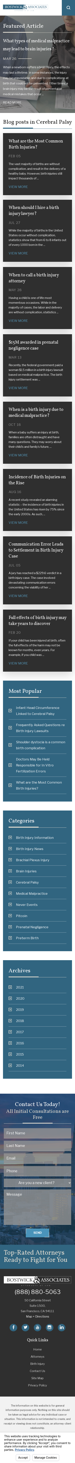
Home (37, 1349)
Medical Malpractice (28, 894)
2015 (16, 1054)
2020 (16, 998)
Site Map (37, 1378)
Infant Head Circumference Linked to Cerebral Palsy (34, 711)
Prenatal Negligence (28, 927)
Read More (12, 102)
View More (18, 187)
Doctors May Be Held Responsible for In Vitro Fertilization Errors (31, 765)
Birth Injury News (26, 849)
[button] (68, 8)
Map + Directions (37, 1316)
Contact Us (37, 1371)
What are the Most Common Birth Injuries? (35, 785)
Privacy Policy (37, 1385)
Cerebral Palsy (24, 882)
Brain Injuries (23, 871)
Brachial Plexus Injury (29, 860)
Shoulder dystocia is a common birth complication (37, 745)
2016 (16, 1043)
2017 (16, 1032)
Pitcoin (18, 916)
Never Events (23, 905)
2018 (16, 1021)
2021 (16, 987)
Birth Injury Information (31, 838)
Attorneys (37, 1356)
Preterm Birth (24, 938)
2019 (16, 1010)
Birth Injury (37, 1364)
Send (37, 1233)
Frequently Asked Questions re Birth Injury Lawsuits (37, 728)
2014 (16, 1066)
